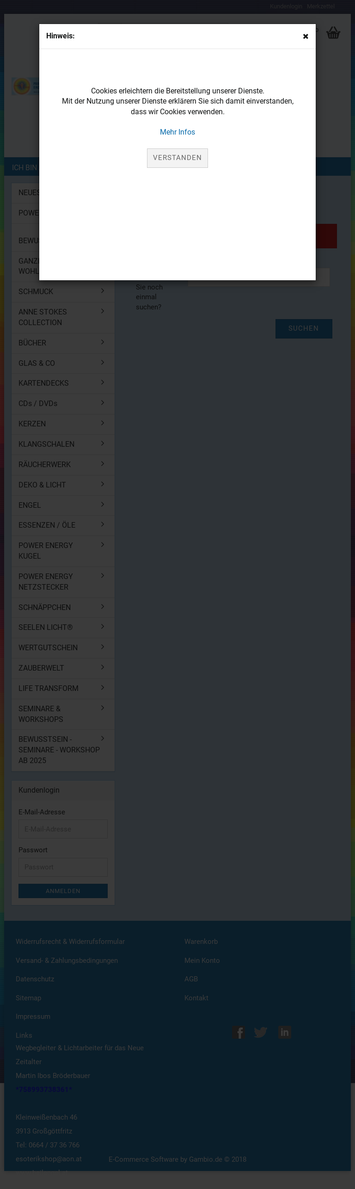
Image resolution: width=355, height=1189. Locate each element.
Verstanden (177, 158)
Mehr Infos (177, 132)
